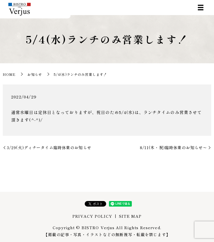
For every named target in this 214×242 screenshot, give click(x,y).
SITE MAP (130, 216)
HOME (9, 74)
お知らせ (34, 74)
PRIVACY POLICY (92, 216)
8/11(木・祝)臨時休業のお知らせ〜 (173, 147)
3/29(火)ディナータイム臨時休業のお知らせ (49, 147)
